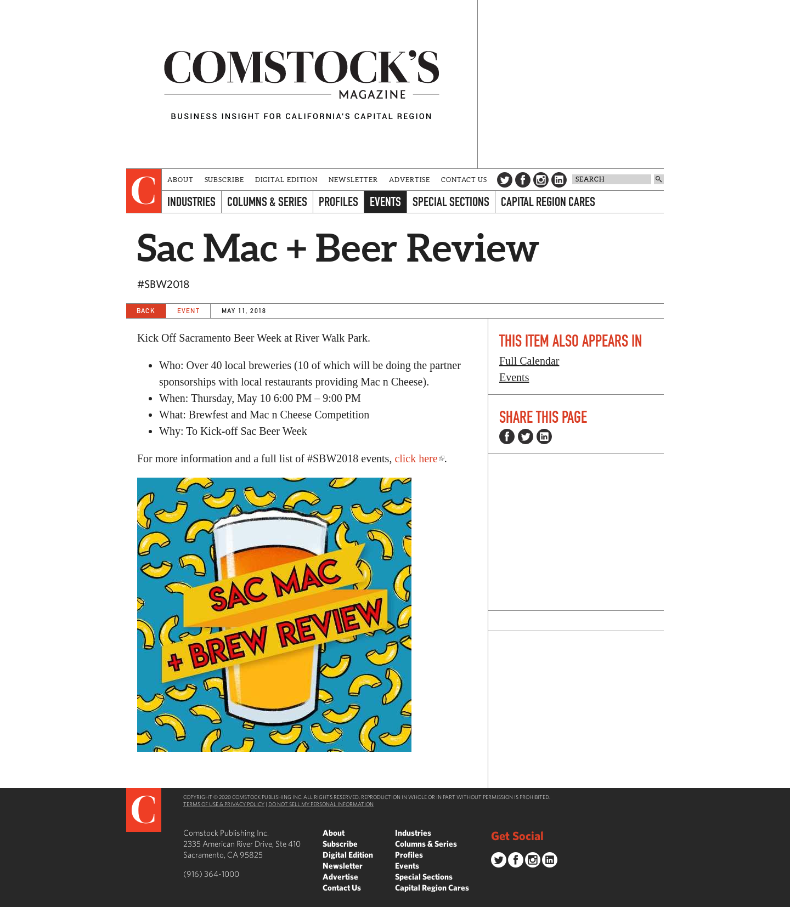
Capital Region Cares (548, 201)
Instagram (541, 180)
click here (415, 458)
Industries (191, 201)
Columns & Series (267, 201)
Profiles (338, 201)
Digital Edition (286, 179)
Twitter (504, 180)
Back (146, 311)
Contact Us (464, 179)
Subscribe (224, 179)
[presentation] (144, 191)
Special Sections (451, 201)
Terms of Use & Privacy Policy (223, 804)
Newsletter (353, 179)
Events (385, 201)
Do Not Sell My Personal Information (321, 804)
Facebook (523, 180)
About (180, 179)
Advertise (409, 179)
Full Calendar (529, 361)
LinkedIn (559, 180)
